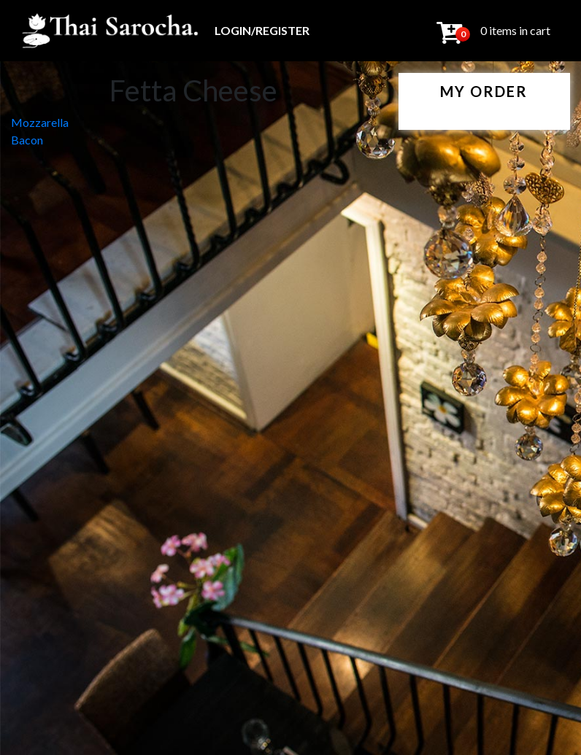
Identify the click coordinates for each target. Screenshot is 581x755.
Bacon (27, 140)
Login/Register (262, 30)
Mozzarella (40, 122)
